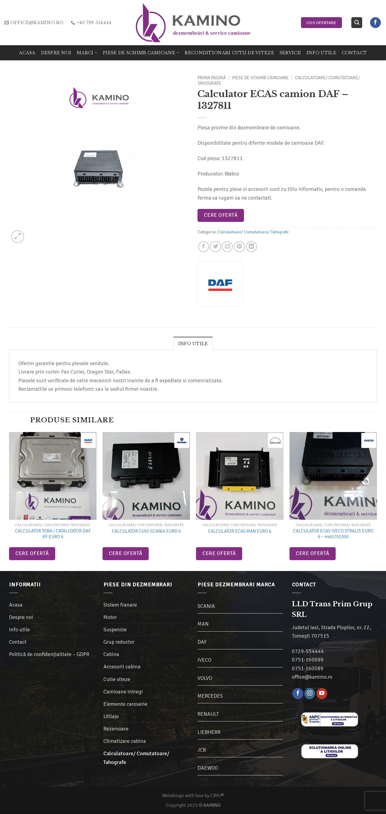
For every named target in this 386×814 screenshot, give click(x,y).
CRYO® (217, 796)
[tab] (193, 343)
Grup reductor (118, 642)
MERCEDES (210, 696)
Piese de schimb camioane (141, 52)
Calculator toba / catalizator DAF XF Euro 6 (53, 534)
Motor (110, 617)
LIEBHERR (209, 732)
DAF (202, 642)
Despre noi (56, 52)
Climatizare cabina (124, 741)
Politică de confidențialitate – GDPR (49, 654)
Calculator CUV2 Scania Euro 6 (146, 531)
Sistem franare (120, 604)
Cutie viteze (116, 679)
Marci (87, 52)
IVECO (204, 660)
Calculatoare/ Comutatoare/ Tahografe (253, 232)
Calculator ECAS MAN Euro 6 (239, 531)
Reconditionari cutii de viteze (229, 52)
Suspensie (115, 629)
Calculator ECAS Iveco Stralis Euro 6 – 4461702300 (333, 534)
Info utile (321, 52)
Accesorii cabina (122, 666)
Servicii (290, 52)
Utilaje (111, 716)
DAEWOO (208, 768)
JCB (202, 749)
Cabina (111, 654)
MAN (203, 623)
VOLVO (205, 678)
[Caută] (356, 22)
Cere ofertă (220, 215)
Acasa (27, 52)
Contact (354, 52)
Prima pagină (212, 77)
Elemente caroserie (125, 704)
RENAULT (208, 714)
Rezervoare (115, 728)
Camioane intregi (123, 691)
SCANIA (206, 606)
